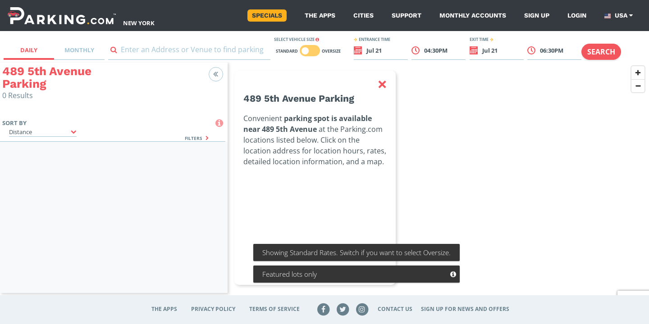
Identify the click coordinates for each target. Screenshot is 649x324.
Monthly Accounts (472, 15)
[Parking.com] (62, 15)
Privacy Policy (213, 309)
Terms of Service (274, 309)
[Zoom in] (637, 72)
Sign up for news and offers (465, 309)
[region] (438, 183)
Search (601, 52)
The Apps (320, 15)
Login (576, 15)
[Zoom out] (637, 85)
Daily (28, 50)
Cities (363, 15)
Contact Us (395, 309)
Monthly (79, 50)
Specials (267, 15)
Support (406, 15)
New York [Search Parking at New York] (139, 23)
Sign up (536, 15)
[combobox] (189, 51)
